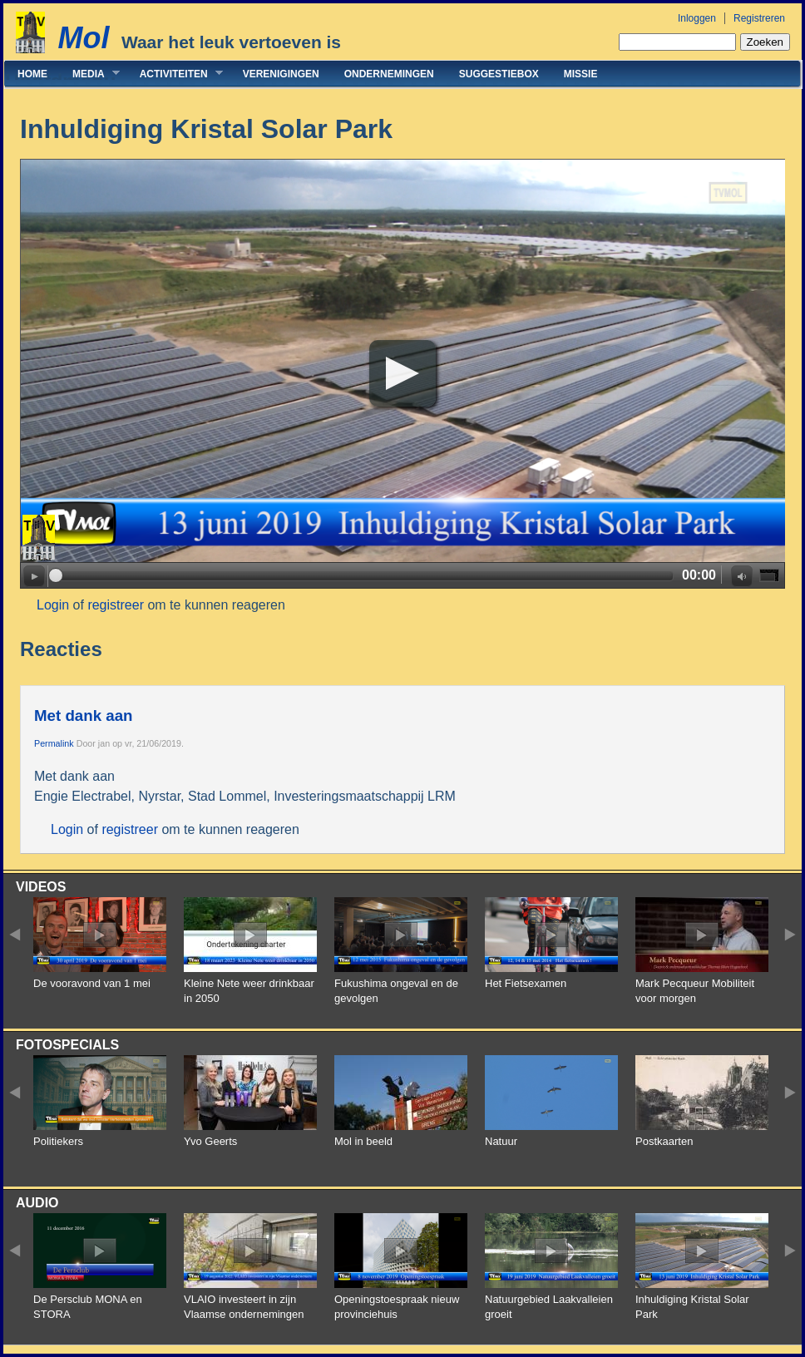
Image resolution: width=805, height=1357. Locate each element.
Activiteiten (175, 73)
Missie (581, 74)
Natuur (501, 1141)
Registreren (759, 18)
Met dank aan (83, 715)
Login (53, 605)
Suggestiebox (499, 74)
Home (32, 74)
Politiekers (58, 1141)
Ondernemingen (389, 74)
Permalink (54, 743)
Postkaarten (664, 1141)
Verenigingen (281, 74)
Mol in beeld (363, 1141)
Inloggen (697, 18)
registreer (115, 605)
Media (90, 73)
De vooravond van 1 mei (92, 983)
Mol (83, 38)
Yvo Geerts (210, 1141)
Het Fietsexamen (525, 983)
